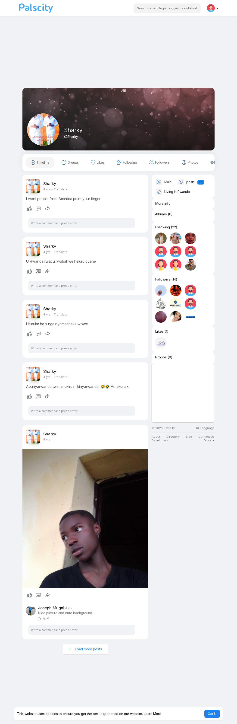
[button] (167, 8)
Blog (189, 436)
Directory (173, 436)
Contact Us (206, 436)
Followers (162, 279)
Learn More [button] (152, 714)
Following (162, 227)
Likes (159, 331)
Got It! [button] (212, 714)
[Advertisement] (118, 55)
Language (205, 428)
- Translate (59, 189)
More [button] (209, 440)
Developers (160, 440)
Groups (161, 357)
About (156, 436)
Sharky (73, 130)
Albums (161, 214)
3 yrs (46, 189)
